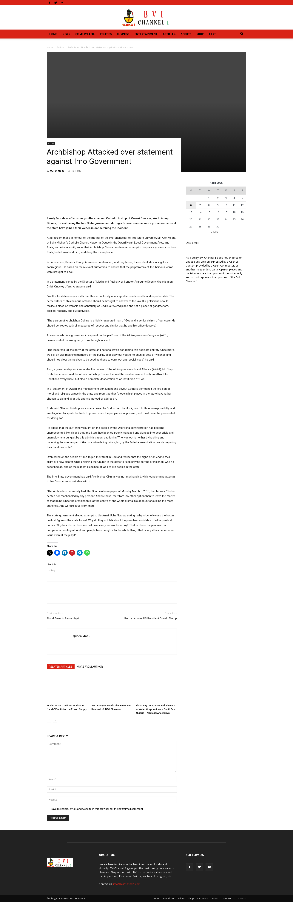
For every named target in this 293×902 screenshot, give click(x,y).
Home (53, 34)
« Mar (214, 232)
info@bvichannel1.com (127, 884)
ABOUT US (229, 898)
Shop (200, 34)
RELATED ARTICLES (60, 666)
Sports (186, 34)
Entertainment (146, 34)
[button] (241, 34)
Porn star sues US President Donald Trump (150, 618)
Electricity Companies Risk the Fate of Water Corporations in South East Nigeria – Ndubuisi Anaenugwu (155, 709)
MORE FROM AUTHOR (90, 666)
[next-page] (55, 720)
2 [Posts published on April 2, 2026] (218, 198)
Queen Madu (57, 170)
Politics (106, 34)
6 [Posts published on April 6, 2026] (191, 205)
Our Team (202, 898)
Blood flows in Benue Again (63, 618)
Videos (181, 898)
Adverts (216, 898)
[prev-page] (49, 720)
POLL (156, 898)
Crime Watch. (85, 34)
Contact (242, 898)
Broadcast (168, 898)
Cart (212, 34)
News (66, 34)
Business (123, 34)
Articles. (169, 34)
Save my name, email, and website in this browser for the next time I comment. (97, 808)
